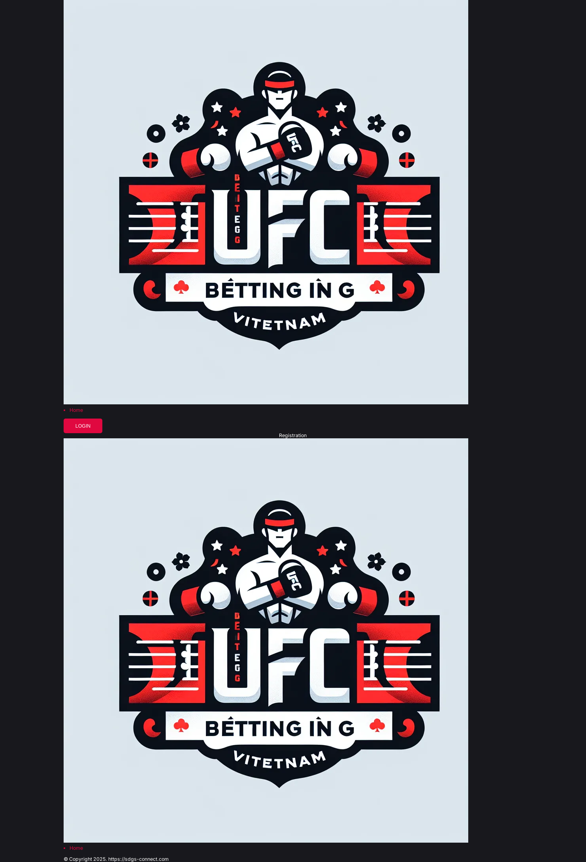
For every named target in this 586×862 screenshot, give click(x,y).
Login (82, 426)
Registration (293, 435)
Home (76, 410)
